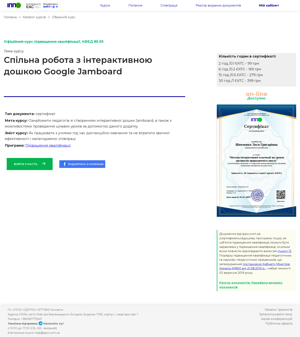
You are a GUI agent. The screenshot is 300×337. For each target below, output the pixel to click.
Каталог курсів (34, 17)
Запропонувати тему (275, 314)
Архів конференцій (276, 319)
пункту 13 (284, 251)
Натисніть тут (51, 323)
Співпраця (169, 5)
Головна (10, 17)
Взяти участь (30, 164)
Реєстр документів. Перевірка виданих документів (250, 285)
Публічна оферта (279, 323)
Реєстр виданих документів (218, 5)
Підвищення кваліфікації (48, 145)
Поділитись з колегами (83, 163)
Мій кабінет (269, 5)
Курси (105, 5)
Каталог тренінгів (278, 310)
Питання (135, 5)
